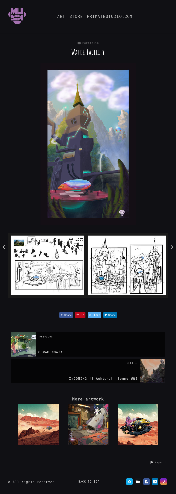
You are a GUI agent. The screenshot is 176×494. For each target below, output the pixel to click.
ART (61, 16)
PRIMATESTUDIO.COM (109, 16)
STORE (76, 16)
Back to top (89, 481)
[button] (158, 462)
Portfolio (88, 43)
